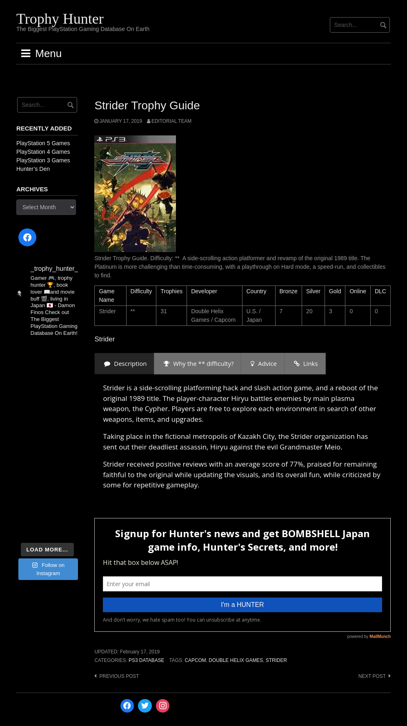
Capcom (195, 660)
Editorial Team (171, 121)
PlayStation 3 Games (43, 160)
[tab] (124, 363)
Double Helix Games (236, 660)
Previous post (119, 676)
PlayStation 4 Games (43, 151)
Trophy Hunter (60, 19)
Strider (276, 660)
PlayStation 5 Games (43, 143)
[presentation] (124, 363)
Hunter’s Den (33, 169)
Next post (372, 676)
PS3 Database (146, 660)
